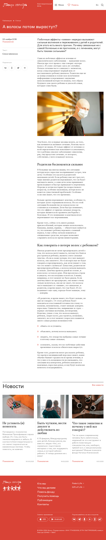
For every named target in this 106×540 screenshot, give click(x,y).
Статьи (18, 20)
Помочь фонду (46, 492)
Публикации (7, 20)
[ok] (12, 68)
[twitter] (18, 68)
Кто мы (41, 484)
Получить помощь (48, 496)
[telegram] (25, 68)
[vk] (5, 68)
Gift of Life (78, 487)
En (97, 5)
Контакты (43, 504)
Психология (7, 461)
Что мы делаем (46, 488)
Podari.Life (78, 483)
